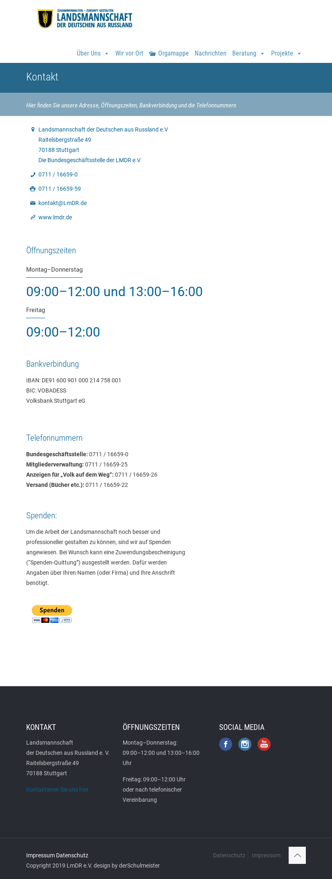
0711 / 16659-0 (58, 174)
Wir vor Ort (129, 53)
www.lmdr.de (55, 217)
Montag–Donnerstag (54, 269)
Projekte (286, 50)
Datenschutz (72, 855)
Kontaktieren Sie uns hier (57, 789)
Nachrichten (211, 53)
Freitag (35, 310)
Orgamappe (173, 53)
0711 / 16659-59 (59, 188)
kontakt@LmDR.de (62, 203)
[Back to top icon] (297, 855)
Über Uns (93, 50)
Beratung (248, 50)
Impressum (40, 855)
